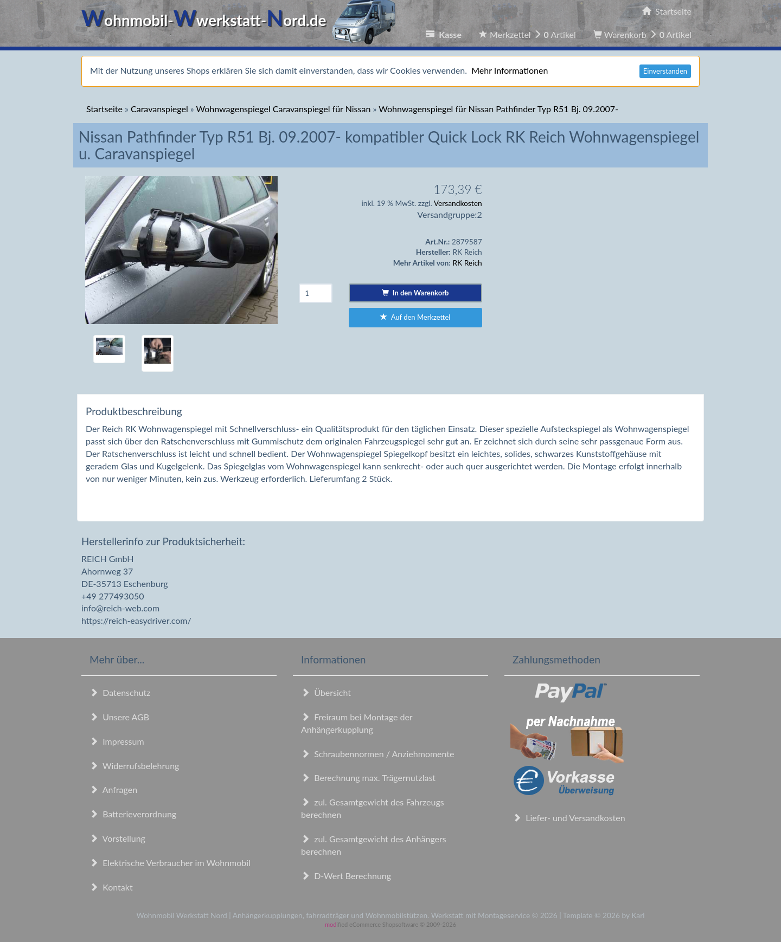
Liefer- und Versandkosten (569, 817)
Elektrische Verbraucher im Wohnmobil (170, 862)
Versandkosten (458, 203)
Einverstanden (665, 71)
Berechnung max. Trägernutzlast (368, 777)
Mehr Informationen (509, 70)
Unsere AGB (119, 717)
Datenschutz (119, 692)
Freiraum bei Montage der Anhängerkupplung (356, 723)
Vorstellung (117, 838)
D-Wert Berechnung (346, 875)
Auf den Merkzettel (415, 317)
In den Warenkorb (415, 292)
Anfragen (113, 789)
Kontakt (111, 887)
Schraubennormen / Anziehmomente (377, 754)
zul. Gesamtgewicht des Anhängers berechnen (373, 845)
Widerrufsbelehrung (134, 765)
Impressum (116, 741)
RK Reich (467, 262)
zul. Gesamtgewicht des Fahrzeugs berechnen (372, 808)
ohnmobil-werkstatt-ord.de (241, 20)
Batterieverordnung (132, 814)
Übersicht (326, 692)
